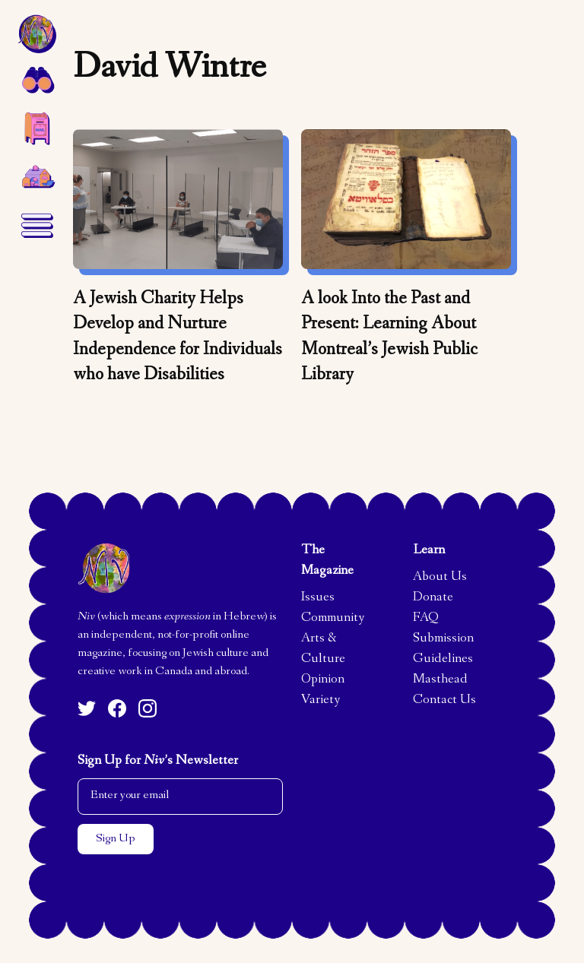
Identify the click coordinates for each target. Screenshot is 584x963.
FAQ (426, 619)
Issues (318, 598)
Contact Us (444, 701)
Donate (433, 598)
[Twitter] (87, 708)
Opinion (322, 680)
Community (332, 619)
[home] (36, 33)
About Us (440, 577)
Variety (320, 701)
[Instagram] (147, 708)
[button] (36, 79)
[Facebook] (117, 708)
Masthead (440, 680)
